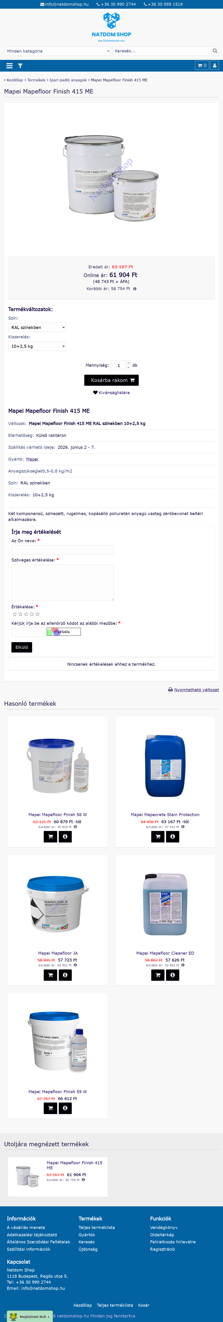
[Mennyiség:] (121, 365)
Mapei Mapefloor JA (58, 953)
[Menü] (9, 65)
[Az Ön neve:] (62, 550)
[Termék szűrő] (20, 66)
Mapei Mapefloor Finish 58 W (57, 814)
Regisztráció (162, 1249)
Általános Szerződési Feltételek (38, 1241)
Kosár (143, 1304)
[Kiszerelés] (37, 346)
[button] (21, 647)
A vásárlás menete (26, 1227)
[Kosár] (202, 65)
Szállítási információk (28, 1249)
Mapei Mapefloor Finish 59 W (57, 1091)
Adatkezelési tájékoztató (32, 1234)
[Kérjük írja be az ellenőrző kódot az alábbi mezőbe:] (28, 632)
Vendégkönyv (164, 1227)
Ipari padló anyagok (68, 80)
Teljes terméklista (97, 1227)
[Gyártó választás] (57, 51)
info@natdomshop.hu (67, 4)
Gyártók (87, 1234)
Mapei (32, 459)
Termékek (36, 80)
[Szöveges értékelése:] (62, 583)
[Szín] (37, 327)
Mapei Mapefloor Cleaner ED (165, 953)
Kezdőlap (15, 80)
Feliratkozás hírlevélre (173, 1241)
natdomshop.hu (73, 1315)
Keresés (87, 1241)
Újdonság (88, 1249)
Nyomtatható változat (196, 689)
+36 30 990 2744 (118, 4)
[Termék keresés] (166, 51)
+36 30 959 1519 (165, 4)
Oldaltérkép (162, 1234)
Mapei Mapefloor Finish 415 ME (74, 1165)
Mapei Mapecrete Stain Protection (165, 814)
